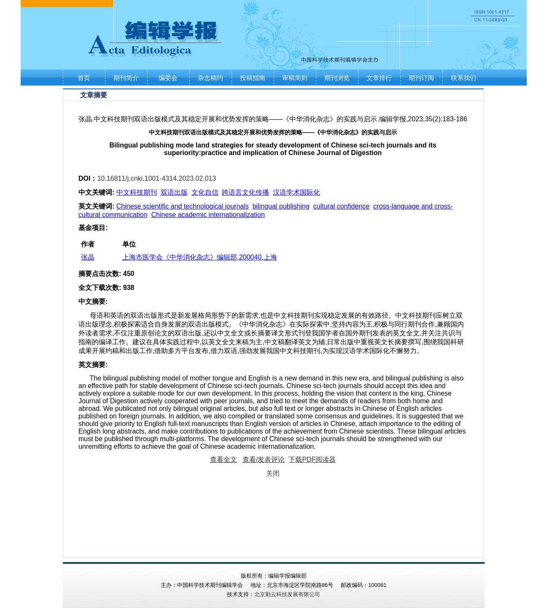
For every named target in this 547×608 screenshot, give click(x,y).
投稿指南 (252, 77)
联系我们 (463, 77)
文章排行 (379, 77)
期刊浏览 (337, 77)
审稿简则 (294, 77)
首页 (84, 77)
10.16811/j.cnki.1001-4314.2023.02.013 (156, 178)
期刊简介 (126, 77)
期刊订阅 (421, 77)
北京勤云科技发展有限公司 (287, 594)
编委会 (168, 77)
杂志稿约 (210, 77)
